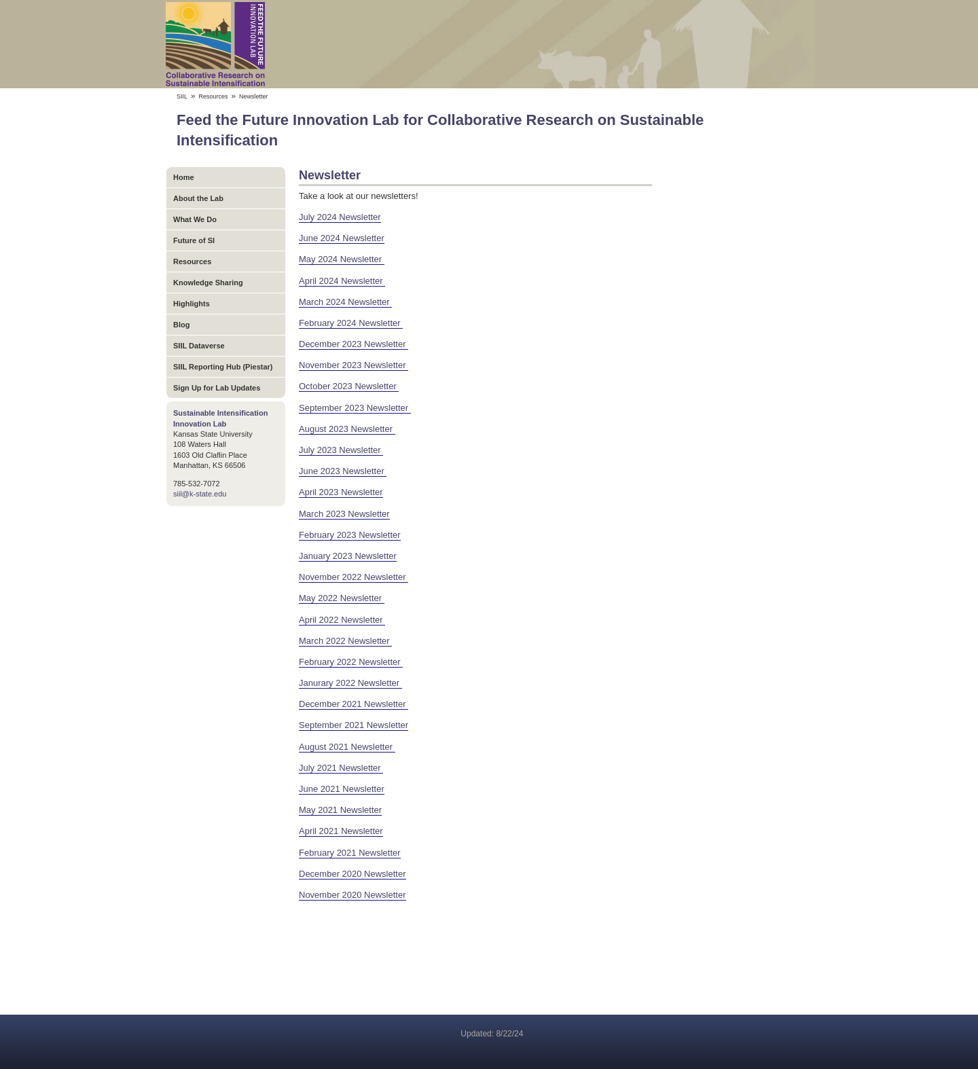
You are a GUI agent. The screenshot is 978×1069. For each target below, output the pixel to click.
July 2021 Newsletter (341, 768)
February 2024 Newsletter (351, 323)
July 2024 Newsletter (340, 217)
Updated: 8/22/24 (491, 1033)
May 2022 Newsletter (341, 598)
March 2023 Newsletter (344, 514)
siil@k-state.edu (199, 494)
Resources (213, 96)
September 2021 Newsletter (353, 725)
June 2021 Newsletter (341, 789)
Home (183, 177)
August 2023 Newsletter (347, 429)
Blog (181, 325)
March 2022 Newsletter (345, 641)
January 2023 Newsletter (348, 556)
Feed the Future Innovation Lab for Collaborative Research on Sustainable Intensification (489, 44)
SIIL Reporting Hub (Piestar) (222, 367)
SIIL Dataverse (199, 346)
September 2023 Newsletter (355, 408)
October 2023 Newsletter (349, 386)
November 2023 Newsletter (353, 365)
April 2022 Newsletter (342, 620)
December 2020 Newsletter (352, 874)
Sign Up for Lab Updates (216, 388)
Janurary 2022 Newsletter (350, 683)
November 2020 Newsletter (352, 895)
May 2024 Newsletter (341, 259)
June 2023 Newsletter (342, 471)
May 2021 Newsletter (340, 810)
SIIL (182, 96)
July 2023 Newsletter (341, 450)
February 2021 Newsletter (350, 853)
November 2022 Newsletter (353, 577)
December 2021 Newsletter (353, 704)
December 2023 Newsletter (353, 344)
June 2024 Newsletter (341, 238)
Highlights (191, 304)
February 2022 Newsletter (351, 662)
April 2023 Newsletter (341, 492)
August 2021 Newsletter (347, 747)
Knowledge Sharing (208, 282)
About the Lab (198, 198)
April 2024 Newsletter (342, 281)
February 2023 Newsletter (350, 535)
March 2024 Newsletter (345, 302)
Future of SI (194, 240)
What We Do (195, 219)
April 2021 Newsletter (341, 831)
